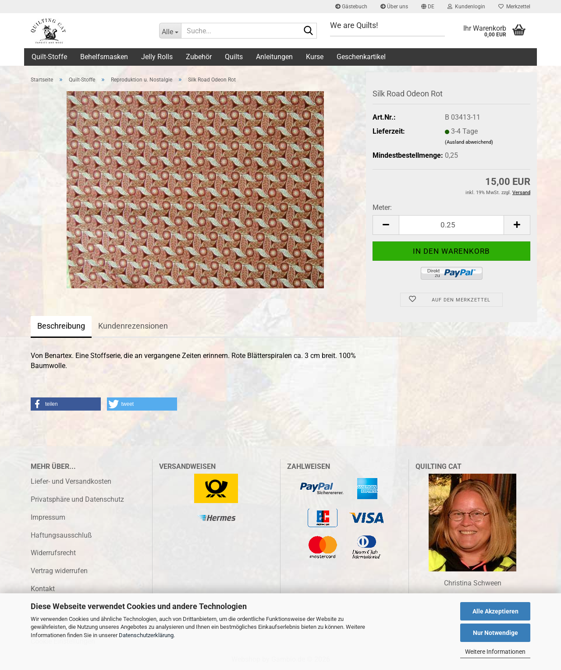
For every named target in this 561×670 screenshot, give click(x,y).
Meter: (382, 207)
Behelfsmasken (104, 57)
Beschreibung (61, 325)
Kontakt (43, 589)
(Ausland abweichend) (469, 142)
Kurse (314, 57)
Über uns (394, 7)
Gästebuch (351, 7)
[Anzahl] (451, 225)
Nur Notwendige (495, 632)
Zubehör (199, 57)
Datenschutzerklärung (146, 635)
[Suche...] (170, 31)
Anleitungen (274, 57)
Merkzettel (514, 7)
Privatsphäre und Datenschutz (77, 499)
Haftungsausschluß (61, 535)
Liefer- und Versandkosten (71, 481)
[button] (428, 6)
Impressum (48, 517)
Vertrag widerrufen (59, 571)
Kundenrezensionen (133, 325)
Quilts (234, 57)
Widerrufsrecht (53, 553)
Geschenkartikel (361, 57)
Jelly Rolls (157, 57)
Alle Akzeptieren (495, 611)
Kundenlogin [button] (466, 7)
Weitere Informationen (495, 651)
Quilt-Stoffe (49, 57)
